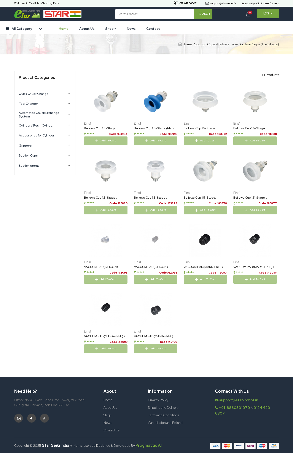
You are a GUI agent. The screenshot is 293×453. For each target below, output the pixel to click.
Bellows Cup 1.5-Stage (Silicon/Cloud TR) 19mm (251, 214)
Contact (153, 29)
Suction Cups (204, 44)
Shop (109, 29)
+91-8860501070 (234, 407)
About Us (86, 29)
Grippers (25, 145)
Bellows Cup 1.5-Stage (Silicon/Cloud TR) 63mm (202, 128)
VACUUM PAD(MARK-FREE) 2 (105, 353)
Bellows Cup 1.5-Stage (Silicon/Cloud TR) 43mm (102, 214)
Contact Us (111, 430)
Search (204, 14)
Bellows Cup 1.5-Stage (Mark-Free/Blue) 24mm (154, 128)
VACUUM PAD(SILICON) (101, 284)
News (131, 29)
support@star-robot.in (236, 400)
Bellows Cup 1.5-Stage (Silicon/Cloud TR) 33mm (152, 214)
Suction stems (29, 166)
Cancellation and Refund (165, 423)
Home (63, 29)
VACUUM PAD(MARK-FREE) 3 (154, 353)
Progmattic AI (148, 445)
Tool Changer (28, 104)
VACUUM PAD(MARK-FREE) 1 (253, 284)
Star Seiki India (55, 445)
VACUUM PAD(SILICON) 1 (151, 284)
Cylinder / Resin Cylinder (36, 125)
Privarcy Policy (158, 400)
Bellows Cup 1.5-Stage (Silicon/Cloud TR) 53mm (251, 128)
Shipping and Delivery (163, 407)
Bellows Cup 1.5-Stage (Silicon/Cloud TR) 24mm (102, 128)
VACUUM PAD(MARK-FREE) (203, 284)
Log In (267, 13)
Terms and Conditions (163, 415)
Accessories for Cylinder (36, 135)
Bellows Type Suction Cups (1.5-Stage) (248, 44)
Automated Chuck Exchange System (39, 114)
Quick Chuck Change (33, 94)
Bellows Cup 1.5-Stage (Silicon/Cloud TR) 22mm (202, 214)
